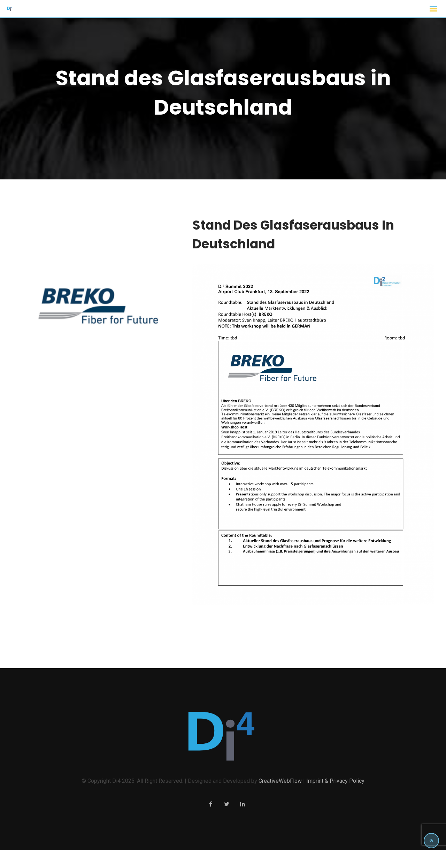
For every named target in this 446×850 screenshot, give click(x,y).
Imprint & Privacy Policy (335, 781)
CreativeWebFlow (280, 781)
